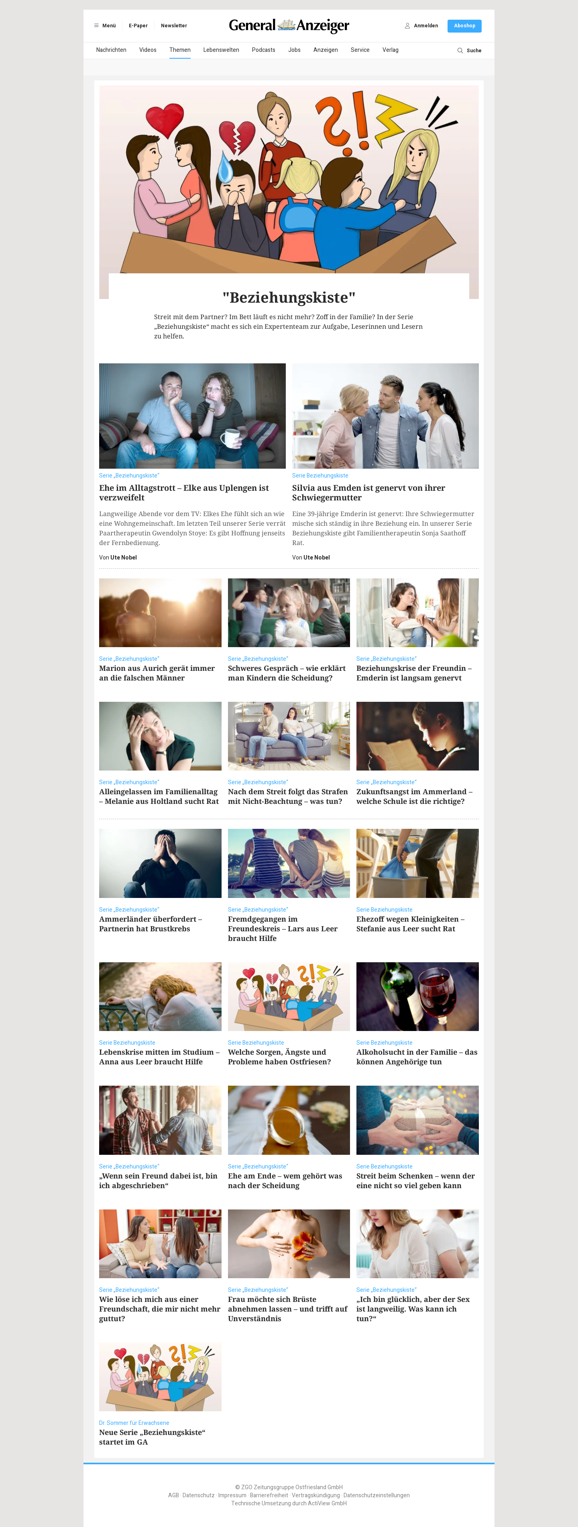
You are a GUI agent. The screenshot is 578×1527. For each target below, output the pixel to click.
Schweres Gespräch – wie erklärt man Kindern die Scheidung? (287, 673)
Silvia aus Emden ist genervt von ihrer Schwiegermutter (368, 492)
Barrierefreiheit (269, 1495)
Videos (148, 50)
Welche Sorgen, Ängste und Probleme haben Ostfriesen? (279, 1056)
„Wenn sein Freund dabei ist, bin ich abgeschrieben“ (158, 1180)
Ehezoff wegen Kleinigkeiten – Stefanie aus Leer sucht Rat (410, 923)
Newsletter (174, 26)
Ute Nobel (123, 557)
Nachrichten (111, 50)
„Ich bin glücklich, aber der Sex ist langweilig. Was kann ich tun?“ (413, 1308)
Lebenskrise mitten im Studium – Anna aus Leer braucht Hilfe (159, 1056)
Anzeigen (325, 50)
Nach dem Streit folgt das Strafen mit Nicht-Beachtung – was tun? (288, 796)
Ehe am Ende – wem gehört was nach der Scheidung (285, 1180)
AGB (173, 1495)
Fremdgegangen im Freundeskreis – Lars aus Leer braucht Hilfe (283, 928)
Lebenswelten (221, 50)
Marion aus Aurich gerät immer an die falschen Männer (157, 673)
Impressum (232, 1495)
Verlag (391, 50)
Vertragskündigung (316, 1495)
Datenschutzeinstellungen (377, 1495)
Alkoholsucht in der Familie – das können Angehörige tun (417, 1056)
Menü (104, 26)
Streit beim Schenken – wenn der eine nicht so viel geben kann (415, 1180)
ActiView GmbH (327, 1503)
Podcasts (263, 50)
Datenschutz (199, 1495)
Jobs (294, 50)
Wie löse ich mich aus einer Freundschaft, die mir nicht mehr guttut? (159, 1308)
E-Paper (138, 26)
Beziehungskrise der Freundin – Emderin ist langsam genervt (414, 673)
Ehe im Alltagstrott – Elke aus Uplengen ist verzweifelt (184, 492)
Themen (180, 50)
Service (360, 50)
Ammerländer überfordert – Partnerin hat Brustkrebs (150, 923)
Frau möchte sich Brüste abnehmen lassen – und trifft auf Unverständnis (287, 1308)
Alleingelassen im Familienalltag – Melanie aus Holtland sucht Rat (159, 796)
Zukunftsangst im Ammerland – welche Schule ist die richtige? (414, 796)
